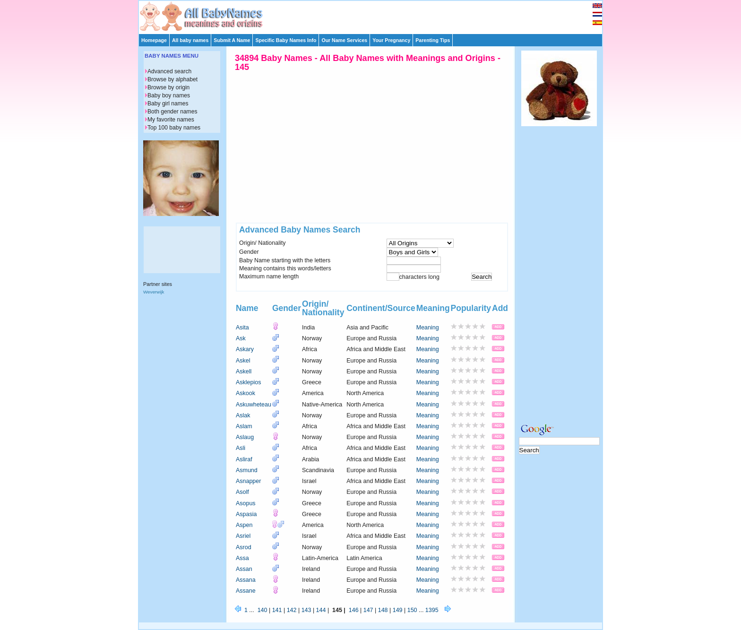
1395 (432, 610)
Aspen (244, 525)
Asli (240, 448)
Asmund (247, 470)
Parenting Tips (432, 40)
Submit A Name (232, 40)
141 (277, 610)
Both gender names (172, 111)
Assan (244, 569)
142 (292, 610)
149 (398, 610)
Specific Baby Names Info (285, 40)
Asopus (246, 503)
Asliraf (244, 459)
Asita (242, 327)
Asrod (243, 547)
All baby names (190, 40)
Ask (241, 338)
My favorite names (170, 119)
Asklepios (248, 382)
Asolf (242, 492)
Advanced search (169, 71)
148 (383, 610)
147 (368, 610)
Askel (243, 360)
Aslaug (245, 437)
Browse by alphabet (172, 79)
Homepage (154, 40)
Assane (246, 590)
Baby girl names (168, 103)
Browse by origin (168, 87)
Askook (245, 393)
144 (321, 610)
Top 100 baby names (173, 127)
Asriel (243, 536)
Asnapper (248, 481)
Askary (245, 349)
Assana (246, 580)
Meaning (427, 327)
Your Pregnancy (391, 40)
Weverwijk (153, 291)
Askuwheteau (253, 404)
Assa (242, 558)
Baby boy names (168, 95)
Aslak (243, 415)
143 (306, 610)
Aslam (244, 426)
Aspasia (246, 514)
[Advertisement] (374, 15)
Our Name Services (344, 40)
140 (262, 610)
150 (412, 610)
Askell (243, 371)
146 (354, 610)
